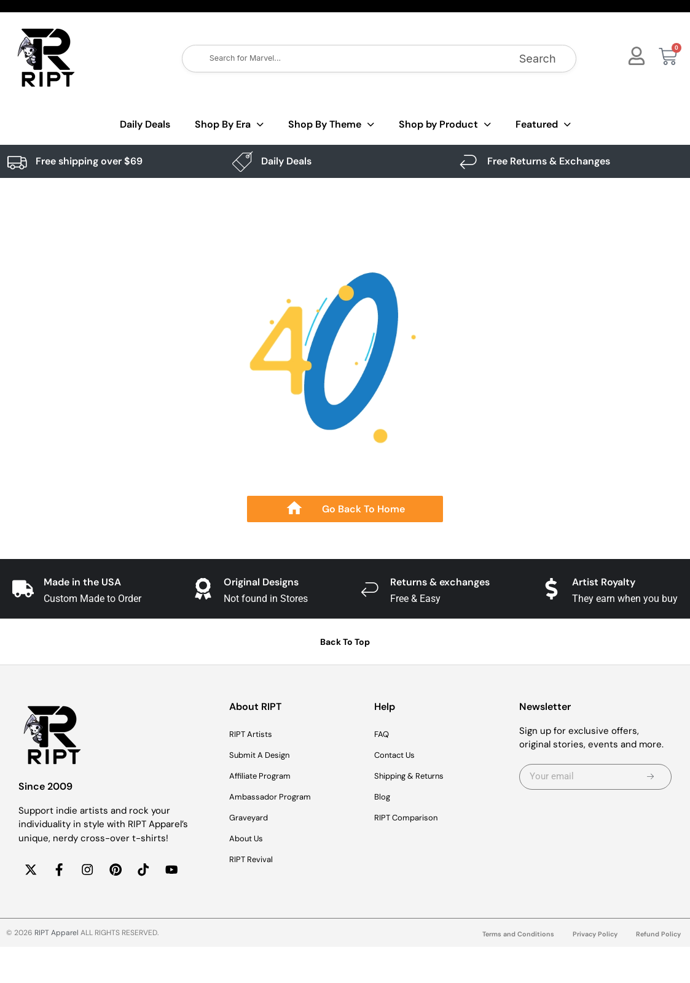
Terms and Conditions (509, 970)
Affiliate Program (264, 776)
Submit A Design (264, 755)
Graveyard (251, 818)
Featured (543, 125)
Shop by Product (445, 125)
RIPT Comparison (411, 818)
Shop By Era (229, 125)
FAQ (382, 734)
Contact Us (398, 755)
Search (537, 58)
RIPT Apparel (56, 969)
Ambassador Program (275, 797)
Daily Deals (145, 124)
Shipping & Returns (416, 776)
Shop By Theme (331, 125)
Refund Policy (657, 970)
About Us (249, 839)
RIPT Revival (254, 860)
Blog (383, 797)
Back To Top (345, 641)
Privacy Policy (590, 970)
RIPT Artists (254, 734)
